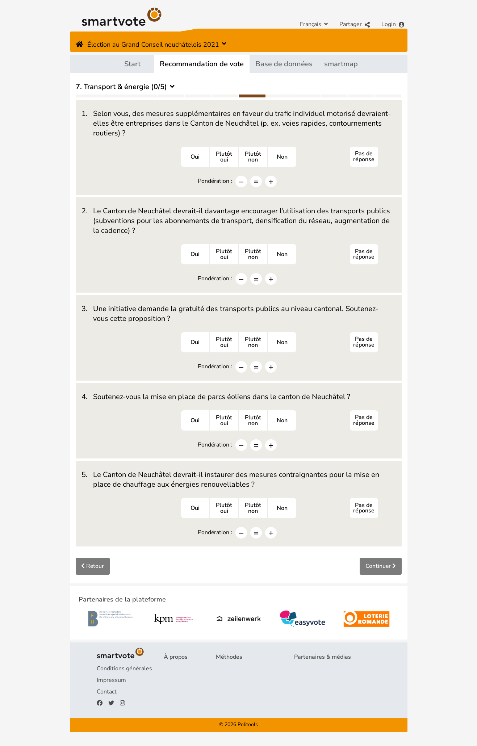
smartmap (341, 64)
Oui (195, 157)
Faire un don (180, 705)
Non (282, 157)
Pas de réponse (364, 157)
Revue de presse (316, 682)
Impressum (111, 682)
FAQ (169, 682)
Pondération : (214, 181)
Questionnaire (234, 671)
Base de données (284, 64)
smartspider (231, 694)
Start (132, 64)
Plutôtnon (253, 157)
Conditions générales (124, 671)
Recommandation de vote (202, 64)
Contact (107, 694)
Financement (180, 694)
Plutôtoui (224, 157)
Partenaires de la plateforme (331, 671)
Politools (248, 727)
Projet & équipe (184, 671)
